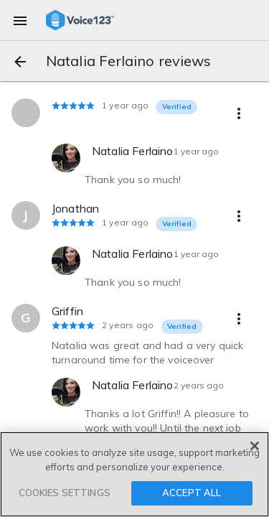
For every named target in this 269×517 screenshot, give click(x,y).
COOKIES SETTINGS (64, 492)
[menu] (20, 20)
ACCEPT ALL (191, 492)
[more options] (239, 112)
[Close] (254, 446)
